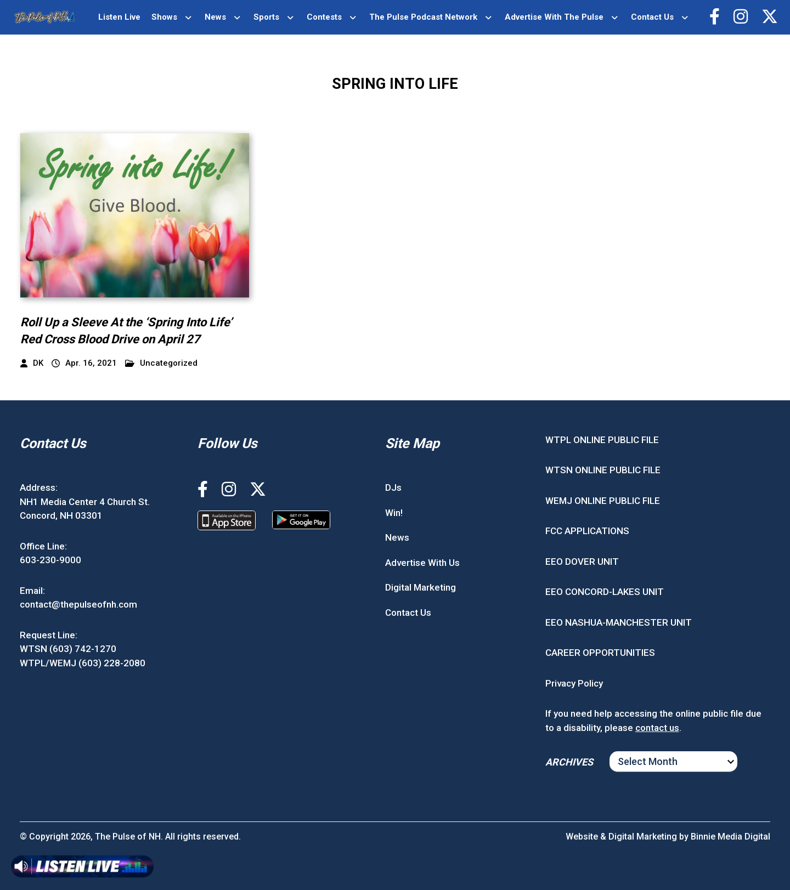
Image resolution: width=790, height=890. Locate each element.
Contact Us (652, 17)
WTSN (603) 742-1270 (68, 648)
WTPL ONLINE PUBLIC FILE (602, 439)
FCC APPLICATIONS (587, 530)
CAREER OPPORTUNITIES (600, 652)
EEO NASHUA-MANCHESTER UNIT (618, 622)
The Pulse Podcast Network (423, 17)
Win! (394, 512)
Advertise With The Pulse (554, 17)
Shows (164, 17)
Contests (324, 17)
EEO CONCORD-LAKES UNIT (604, 591)
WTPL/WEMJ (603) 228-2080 (82, 662)
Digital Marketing (420, 587)
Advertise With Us (422, 562)
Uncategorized (161, 363)
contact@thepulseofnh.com (78, 604)
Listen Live (119, 17)
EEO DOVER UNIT (582, 561)
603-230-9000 (50, 559)
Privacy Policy (574, 683)
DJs (393, 487)
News (215, 17)
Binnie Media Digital (730, 836)
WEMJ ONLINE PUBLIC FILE (602, 500)
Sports (266, 17)
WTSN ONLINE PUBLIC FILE (603, 469)
